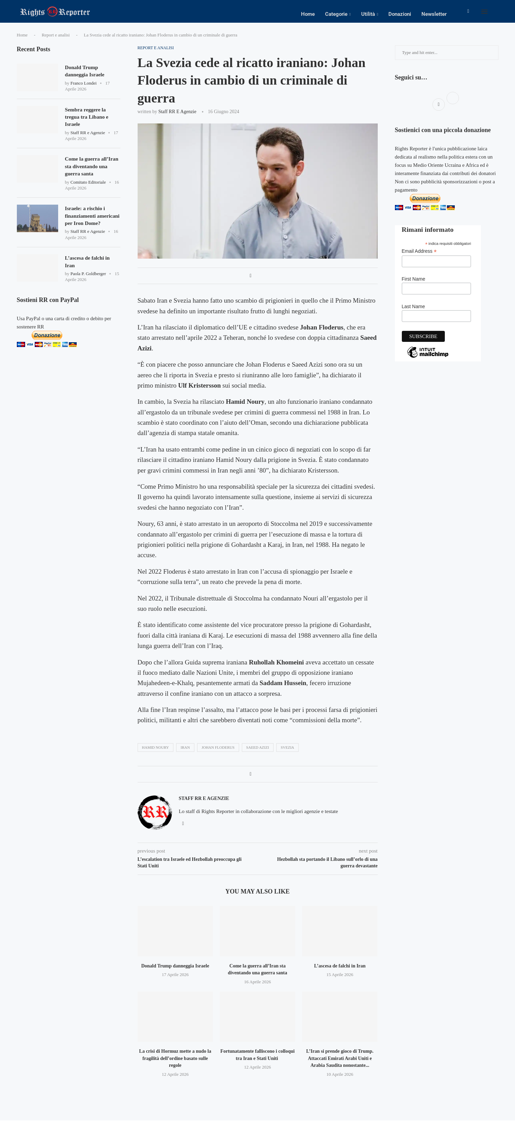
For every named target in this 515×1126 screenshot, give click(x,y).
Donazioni (399, 14)
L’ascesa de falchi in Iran (340, 971)
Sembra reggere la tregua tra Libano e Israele (88, 123)
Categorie (336, 14)
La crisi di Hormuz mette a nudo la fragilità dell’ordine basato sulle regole (175, 1063)
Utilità (368, 14)
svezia (287, 753)
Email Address (419, 256)
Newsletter (434, 14)
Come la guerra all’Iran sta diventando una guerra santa (92, 174)
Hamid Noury (155, 753)
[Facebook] (468, 14)
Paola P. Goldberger (88, 291)
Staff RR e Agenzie (177, 117)
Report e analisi (56, 40)
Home (308, 14)
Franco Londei (84, 89)
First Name (413, 285)
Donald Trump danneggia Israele (175, 971)
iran (185, 753)
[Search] (495, 14)
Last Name (413, 312)
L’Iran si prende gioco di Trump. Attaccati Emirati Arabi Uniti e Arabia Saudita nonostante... (340, 1063)
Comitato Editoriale (88, 190)
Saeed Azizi (257, 753)
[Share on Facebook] (250, 281)
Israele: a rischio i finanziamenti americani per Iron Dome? (87, 228)
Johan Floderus (218, 753)
